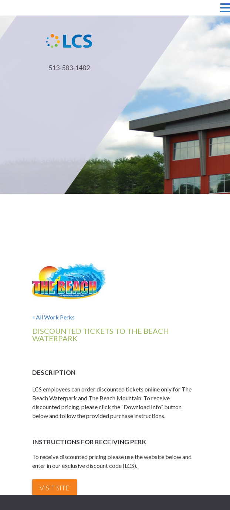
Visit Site (55, 488)
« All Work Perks (53, 317)
